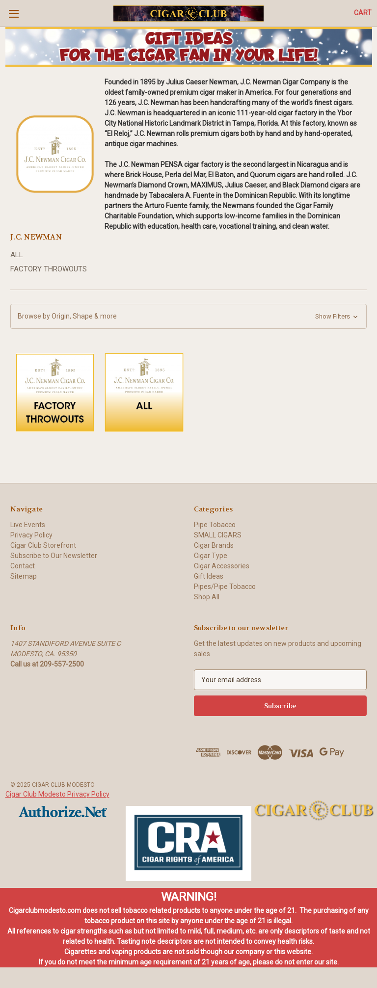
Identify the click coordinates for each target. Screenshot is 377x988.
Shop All (206, 597)
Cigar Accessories (221, 566)
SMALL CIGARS (218, 535)
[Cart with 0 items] (363, 13)
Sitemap (23, 576)
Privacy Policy (31, 535)
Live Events (27, 525)
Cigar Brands (214, 545)
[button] (188, 47)
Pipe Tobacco (215, 525)
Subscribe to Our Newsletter (53, 556)
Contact (22, 566)
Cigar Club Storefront (43, 545)
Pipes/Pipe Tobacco (225, 586)
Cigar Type (210, 556)
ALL (16, 254)
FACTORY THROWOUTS (48, 269)
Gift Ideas (208, 576)
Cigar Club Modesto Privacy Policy (57, 794)
